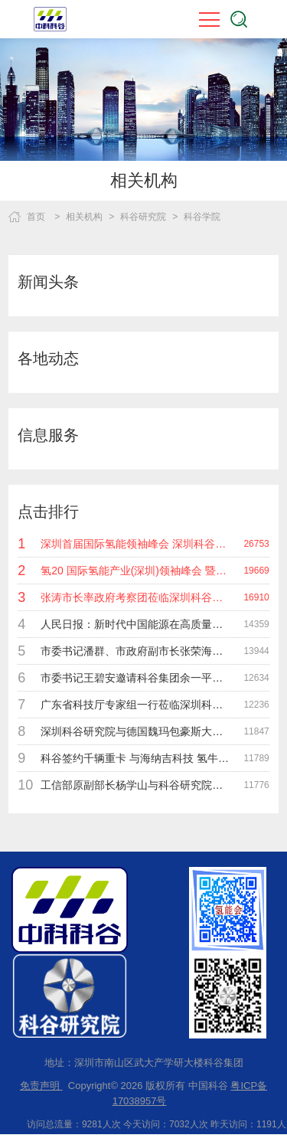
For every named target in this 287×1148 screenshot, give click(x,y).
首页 (36, 216)
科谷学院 (202, 216)
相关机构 (84, 216)
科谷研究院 (143, 216)
